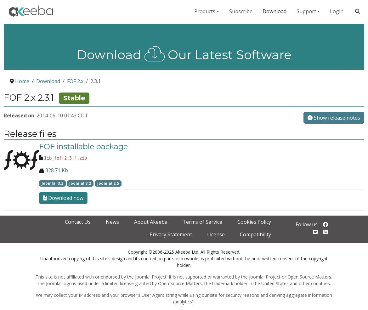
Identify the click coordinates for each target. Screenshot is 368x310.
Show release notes (334, 117)
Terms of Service (202, 221)
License (216, 234)
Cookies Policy (254, 221)
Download (274, 11)
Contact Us (78, 221)
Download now (63, 197)
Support (306, 11)
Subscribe (240, 11)
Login (336, 11)
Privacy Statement (171, 234)
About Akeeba (150, 221)
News (112, 221)
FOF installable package (83, 146)
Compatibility (255, 234)
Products (204, 11)
